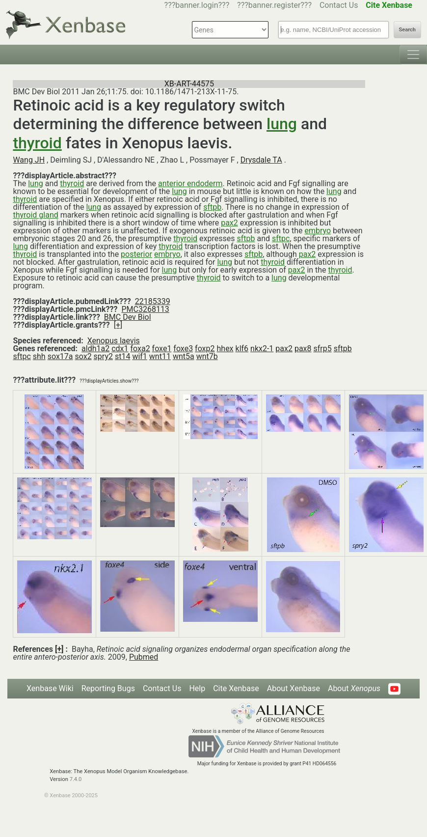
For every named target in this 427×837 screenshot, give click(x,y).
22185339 (152, 301)
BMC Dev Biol (127, 317)
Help (197, 688)
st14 (122, 356)
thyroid (37, 143)
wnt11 (160, 356)
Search (407, 30)
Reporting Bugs (108, 688)
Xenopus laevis (113, 340)
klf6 (242, 348)
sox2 (83, 356)
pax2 (229, 222)
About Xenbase (293, 688)
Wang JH (29, 160)
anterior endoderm (190, 183)
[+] (118, 325)
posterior (136, 254)
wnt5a (183, 356)
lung (282, 123)
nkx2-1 (261, 348)
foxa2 (140, 348)
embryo (317, 230)
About (354, 688)
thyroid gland (35, 215)
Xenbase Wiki (50, 688)
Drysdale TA (261, 160)
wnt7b (207, 356)
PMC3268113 (145, 309)
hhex (225, 348)
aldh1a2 (95, 348)
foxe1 (162, 348)
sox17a (60, 356)
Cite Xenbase (236, 688)
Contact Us (339, 5)
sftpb (212, 207)
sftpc (281, 238)
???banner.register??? (274, 5)
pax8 (303, 348)
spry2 (103, 356)
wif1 (139, 356)
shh (39, 356)
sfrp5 (323, 348)
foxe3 (183, 348)
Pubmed (143, 657)
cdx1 (119, 348)
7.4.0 (76, 779)
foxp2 (204, 348)
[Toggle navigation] (413, 54)
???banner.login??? (197, 5)
